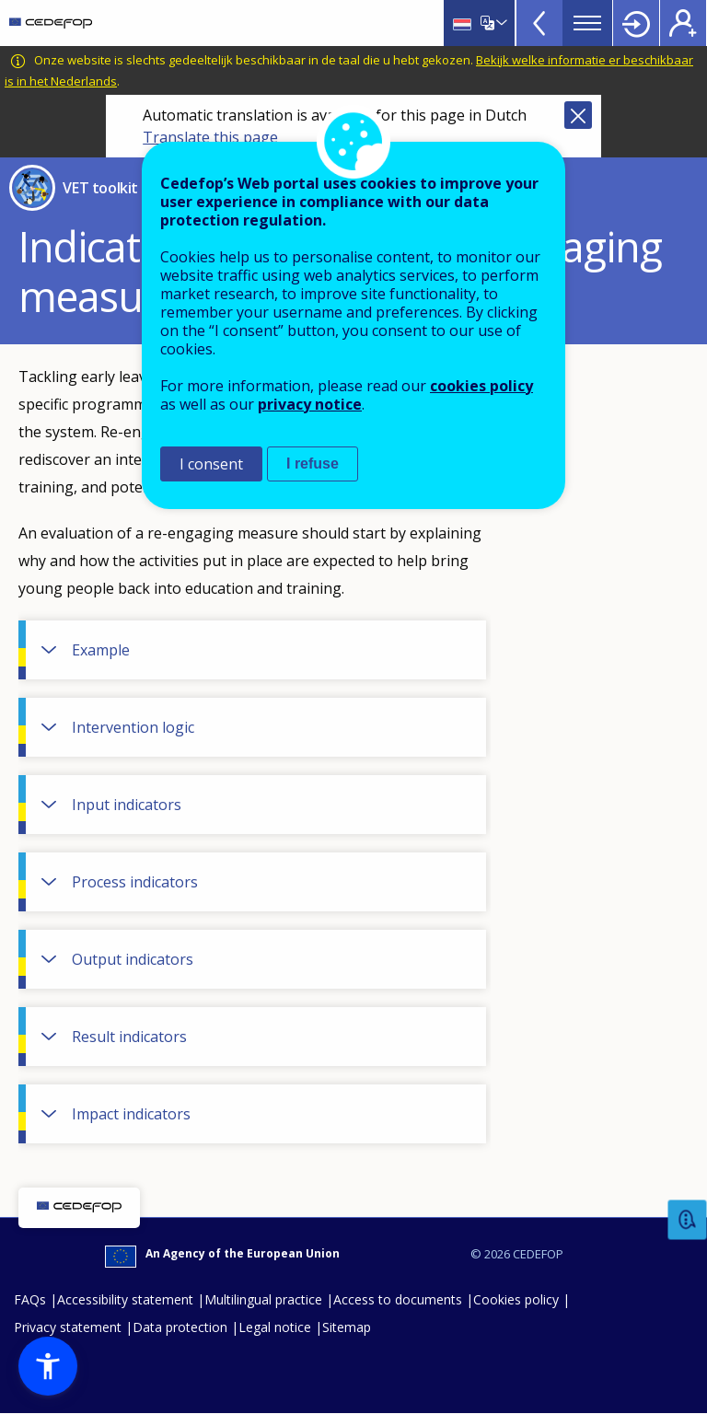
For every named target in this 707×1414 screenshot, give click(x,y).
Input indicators (126, 804)
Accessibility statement (125, 1299)
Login (636, 23)
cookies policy (481, 386)
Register (683, 23)
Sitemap (346, 1327)
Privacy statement (68, 1327)
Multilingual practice (263, 1299)
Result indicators (129, 1036)
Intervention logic (133, 727)
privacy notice (310, 404)
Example (101, 650)
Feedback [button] (687, 1220)
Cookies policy (516, 1299)
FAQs (30, 1299)
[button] (47, 1366)
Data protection (180, 1327)
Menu (587, 23)
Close (578, 115)
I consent (211, 464)
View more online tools (539, 23)
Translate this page (210, 137)
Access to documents (397, 1299)
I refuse (312, 463)
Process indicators (135, 882)
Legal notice (274, 1327)
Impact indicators (131, 1114)
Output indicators (132, 959)
